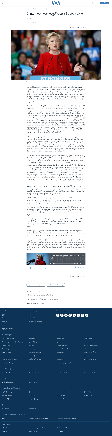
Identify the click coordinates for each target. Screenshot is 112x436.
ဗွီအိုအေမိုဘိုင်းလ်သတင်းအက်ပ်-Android (66, 418)
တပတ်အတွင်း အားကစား (35, 348)
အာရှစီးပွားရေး (60, 352)
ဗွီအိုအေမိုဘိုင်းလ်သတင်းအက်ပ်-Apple (38, 418)
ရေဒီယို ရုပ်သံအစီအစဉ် (7, 395)
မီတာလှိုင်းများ (32, 408)
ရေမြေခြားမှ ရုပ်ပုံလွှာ (62, 391)
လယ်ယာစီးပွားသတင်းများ (35, 352)
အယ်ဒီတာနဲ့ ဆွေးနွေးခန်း (8, 338)
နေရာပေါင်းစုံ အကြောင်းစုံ (90, 352)
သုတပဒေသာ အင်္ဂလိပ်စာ (90, 372)
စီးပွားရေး (31, 345)
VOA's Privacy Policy (62, 428)
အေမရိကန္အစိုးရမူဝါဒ (34, 431)
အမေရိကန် (5, 321)
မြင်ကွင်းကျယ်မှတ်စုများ (62, 341)
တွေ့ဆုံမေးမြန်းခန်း (33, 398)
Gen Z (85, 348)
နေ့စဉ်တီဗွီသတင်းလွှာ (7, 391)
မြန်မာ (3, 314)
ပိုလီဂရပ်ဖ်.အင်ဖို (61, 395)
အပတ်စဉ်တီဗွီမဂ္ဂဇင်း (7, 398)
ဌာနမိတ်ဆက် (5, 408)
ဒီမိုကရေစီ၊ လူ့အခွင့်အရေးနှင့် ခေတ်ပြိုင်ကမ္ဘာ (12, 341)
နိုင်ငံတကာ (4, 318)
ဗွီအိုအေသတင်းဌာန (57, 258)
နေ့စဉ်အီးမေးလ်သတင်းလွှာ (35, 321)
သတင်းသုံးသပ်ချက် (6, 345)
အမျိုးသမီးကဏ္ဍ (60, 359)
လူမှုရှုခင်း (31, 362)
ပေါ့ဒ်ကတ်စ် (32, 318)
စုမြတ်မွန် (29, 19)
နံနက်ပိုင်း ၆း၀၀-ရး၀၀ (7, 382)
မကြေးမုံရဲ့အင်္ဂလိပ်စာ (34, 372)
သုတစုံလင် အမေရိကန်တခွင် (91, 345)
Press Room (5, 431)
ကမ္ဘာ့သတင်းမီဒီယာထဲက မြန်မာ (9, 359)
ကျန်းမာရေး (59, 355)
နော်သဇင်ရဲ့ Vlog (88, 395)
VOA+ (3, 418)
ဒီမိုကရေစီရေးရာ (6, 348)
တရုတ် (3, 325)
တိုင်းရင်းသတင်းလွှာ (88, 338)
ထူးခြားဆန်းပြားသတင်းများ (35, 359)
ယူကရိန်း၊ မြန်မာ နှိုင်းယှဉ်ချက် (36, 355)
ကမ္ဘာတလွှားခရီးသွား (62, 345)
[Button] (73, 27)
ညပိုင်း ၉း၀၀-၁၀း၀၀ (34, 382)
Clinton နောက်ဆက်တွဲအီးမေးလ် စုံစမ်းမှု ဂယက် (64, 255)
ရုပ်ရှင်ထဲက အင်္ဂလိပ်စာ (62, 372)
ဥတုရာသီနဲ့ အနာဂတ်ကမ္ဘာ (35, 341)
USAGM (4, 428)
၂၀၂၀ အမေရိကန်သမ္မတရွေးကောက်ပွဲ (37, 9)
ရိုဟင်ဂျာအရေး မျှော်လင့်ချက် (64, 362)
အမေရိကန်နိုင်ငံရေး (6, 352)
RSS (30, 314)
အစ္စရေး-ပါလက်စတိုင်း (7, 328)
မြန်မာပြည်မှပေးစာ (61, 338)
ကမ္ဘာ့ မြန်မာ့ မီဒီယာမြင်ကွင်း (9, 362)
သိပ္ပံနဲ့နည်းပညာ (33, 338)
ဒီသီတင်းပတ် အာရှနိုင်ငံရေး (63, 348)
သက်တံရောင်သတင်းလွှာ (90, 359)
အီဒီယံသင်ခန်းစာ (6, 372)
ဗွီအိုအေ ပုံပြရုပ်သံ (61, 398)
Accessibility (60, 431)
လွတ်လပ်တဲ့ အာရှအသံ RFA (36, 428)
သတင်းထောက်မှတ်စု (7, 355)
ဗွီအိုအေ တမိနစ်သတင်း (89, 391)
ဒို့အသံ (85, 355)
